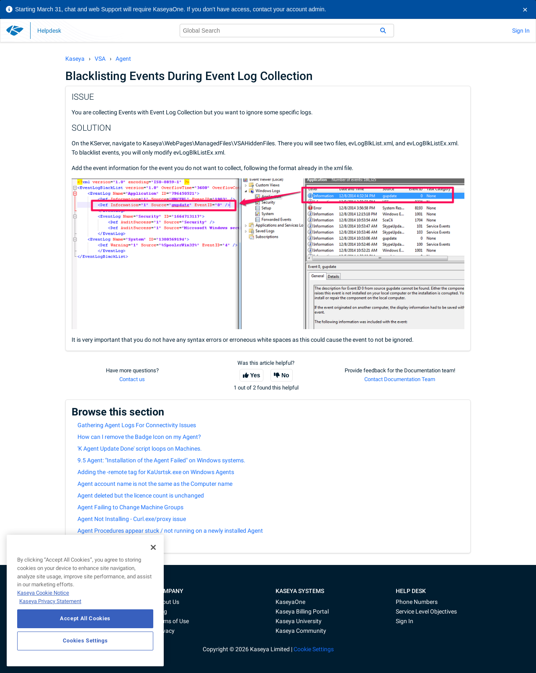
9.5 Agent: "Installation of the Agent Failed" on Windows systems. (161, 460)
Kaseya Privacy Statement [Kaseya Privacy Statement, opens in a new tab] (50, 601)
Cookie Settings (314, 649)
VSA (100, 58)
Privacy (165, 630)
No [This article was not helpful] (285, 375)
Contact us (132, 379)
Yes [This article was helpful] (255, 375)
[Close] (153, 547)
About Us (167, 601)
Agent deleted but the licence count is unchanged (140, 495)
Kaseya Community (301, 630)
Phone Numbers (417, 601)
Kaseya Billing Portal (302, 611)
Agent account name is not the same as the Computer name (154, 483)
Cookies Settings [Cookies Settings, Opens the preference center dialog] (85, 640)
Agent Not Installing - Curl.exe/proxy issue (131, 519)
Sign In (521, 30)
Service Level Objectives (426, 611)
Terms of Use (172, 621)
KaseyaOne (290, 601)
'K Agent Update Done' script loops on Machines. (139, 448)
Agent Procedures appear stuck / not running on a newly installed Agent (170, 530)
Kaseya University (299, 621)
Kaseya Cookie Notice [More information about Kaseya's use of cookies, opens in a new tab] (43, 593)
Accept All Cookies (85, 618)
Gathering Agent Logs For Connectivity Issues (136, 425)
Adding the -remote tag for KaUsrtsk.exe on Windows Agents (155, 472)
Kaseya (75, 58)
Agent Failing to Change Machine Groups (130, 507)
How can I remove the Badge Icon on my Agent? (139, 436)
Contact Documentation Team (399, 379)
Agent (123, 58)
